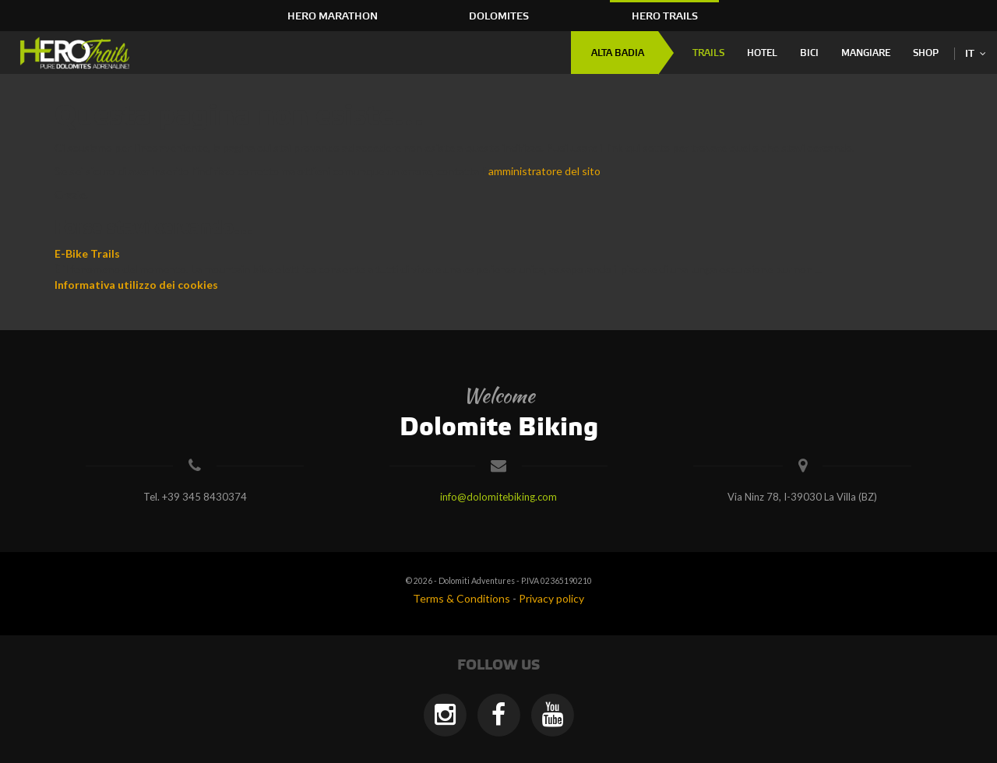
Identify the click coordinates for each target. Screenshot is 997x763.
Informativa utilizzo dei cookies (136, 284)
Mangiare (865, 53)
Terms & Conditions (461, 598)
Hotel (762, 53)
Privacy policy (551, 598)
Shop (926, 53)
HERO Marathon (332, 16)
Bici (809, 53)
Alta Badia (617, 53)
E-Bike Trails (87, 253)
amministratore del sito (544, 171)
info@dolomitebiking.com (498, 496)
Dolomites (499, 16)
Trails (708, 53)
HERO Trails (665, 16)
